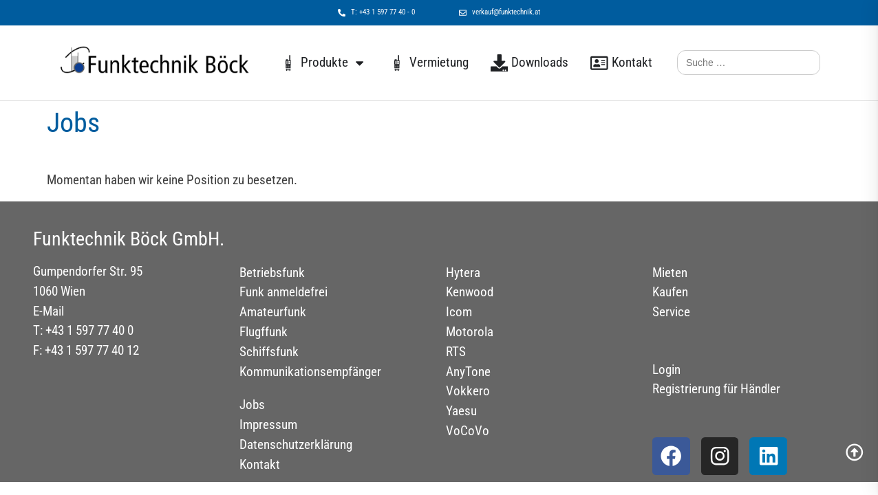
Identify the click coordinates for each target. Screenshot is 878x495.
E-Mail (48, 311)
